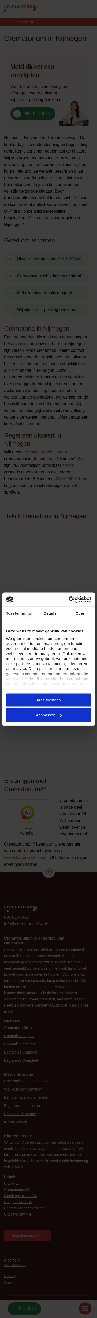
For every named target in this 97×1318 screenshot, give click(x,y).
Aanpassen (49, 715)
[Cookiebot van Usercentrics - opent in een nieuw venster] (69, 599)
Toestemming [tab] (18, 613)
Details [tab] (49, 613)
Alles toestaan (48, 700)
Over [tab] (80, 613)
